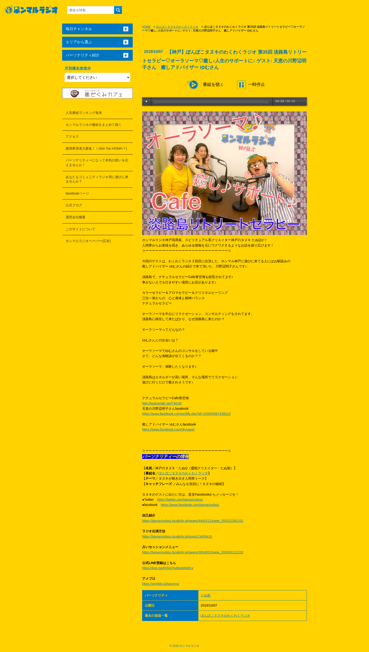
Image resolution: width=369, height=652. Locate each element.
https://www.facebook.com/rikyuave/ (168, 429)
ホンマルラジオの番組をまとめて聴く (94, 125)
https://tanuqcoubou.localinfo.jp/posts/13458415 (177, 536)
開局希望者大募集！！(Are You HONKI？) (96, 148)
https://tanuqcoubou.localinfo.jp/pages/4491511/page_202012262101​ (192, 521)
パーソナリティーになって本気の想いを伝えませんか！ (97, 162)
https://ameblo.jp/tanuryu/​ (160, 584)
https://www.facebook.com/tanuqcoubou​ (190, 505)
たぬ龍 (206, 595)
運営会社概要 (75, 217)
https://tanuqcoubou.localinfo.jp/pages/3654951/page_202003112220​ (192, 552)
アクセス (72, 136)
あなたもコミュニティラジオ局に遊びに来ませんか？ (97, 179)
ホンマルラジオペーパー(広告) (88, 241)
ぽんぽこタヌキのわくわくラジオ (177, 26)
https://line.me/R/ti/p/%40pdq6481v (167, 568)
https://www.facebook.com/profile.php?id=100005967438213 (186, 414)
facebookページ (77, 193)
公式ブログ (74, 205)
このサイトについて (80, 229)
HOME (146, 26)
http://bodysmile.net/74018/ (162, 403)
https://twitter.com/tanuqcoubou (180, 499)
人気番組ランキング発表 (84, 113)
